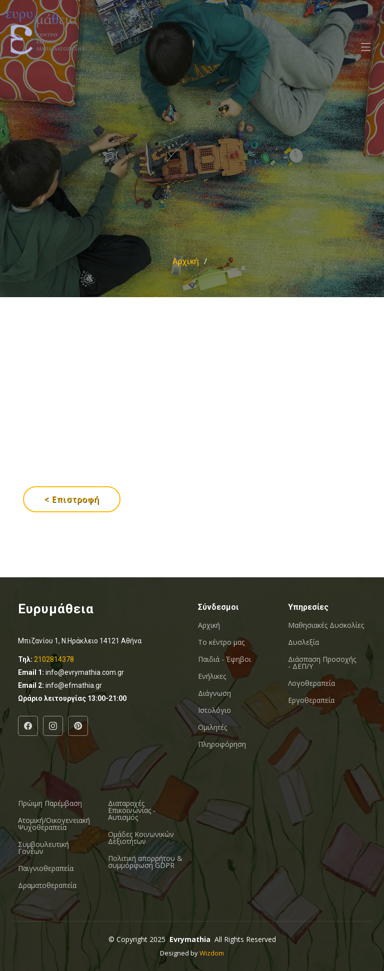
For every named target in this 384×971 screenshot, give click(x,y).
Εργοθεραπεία (311, 700)
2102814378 (54, 659)
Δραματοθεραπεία (47, 885)
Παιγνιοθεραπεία (46, 868)
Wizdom (212, 952)
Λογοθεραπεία (311, 683)
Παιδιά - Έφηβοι (224, 659)
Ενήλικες (212, 676)
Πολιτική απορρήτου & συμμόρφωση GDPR (145, 862)
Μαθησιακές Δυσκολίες (326, 625)
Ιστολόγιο (214, 710)
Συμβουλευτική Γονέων (43, 848)
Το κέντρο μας (221, 642)
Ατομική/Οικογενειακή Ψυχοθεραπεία (54, 824)
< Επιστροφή (72, 499)
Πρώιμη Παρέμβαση (50, 803)
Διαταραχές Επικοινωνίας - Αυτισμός (132, 810)
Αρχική (185, 261)
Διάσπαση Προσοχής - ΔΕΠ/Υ (322, 663)
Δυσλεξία (303, 642)
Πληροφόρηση (222, 744)
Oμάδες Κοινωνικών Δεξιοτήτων (141, 838)
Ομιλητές (212, 727)
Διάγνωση (214, 693)
